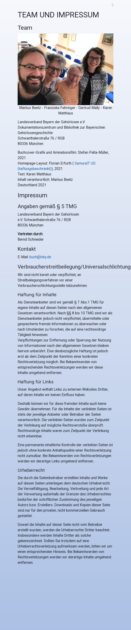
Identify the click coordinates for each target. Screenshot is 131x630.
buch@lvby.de (40, 257)
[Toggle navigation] (112, 5)
